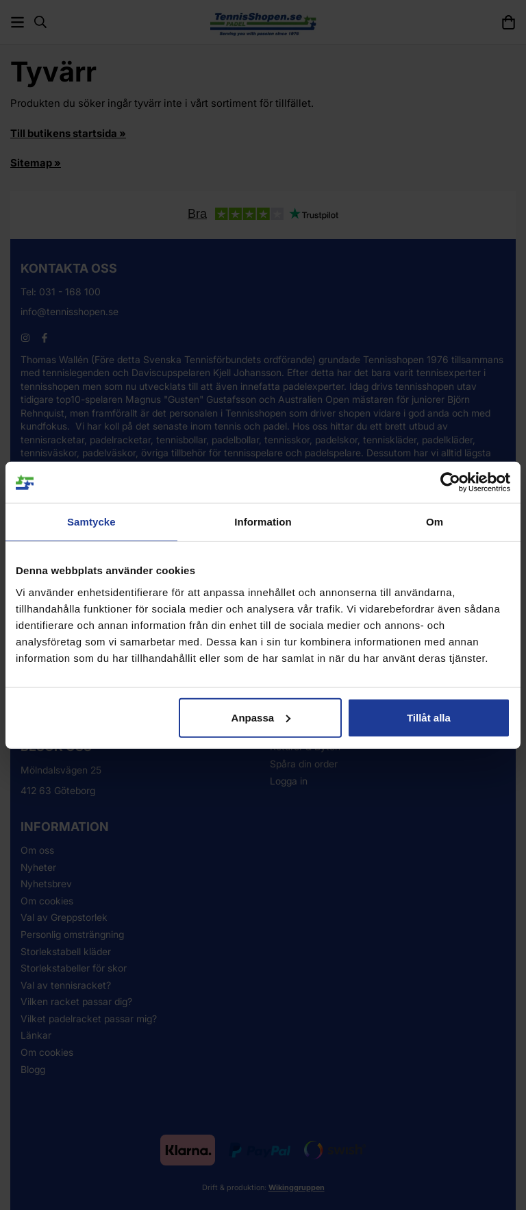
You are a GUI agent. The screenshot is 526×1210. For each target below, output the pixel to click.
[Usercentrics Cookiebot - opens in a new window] (450, 482)
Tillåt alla (429, 717)
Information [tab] (263, 522)
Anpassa (261, 717)
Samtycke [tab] (91, 522)
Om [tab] (434, 522)
